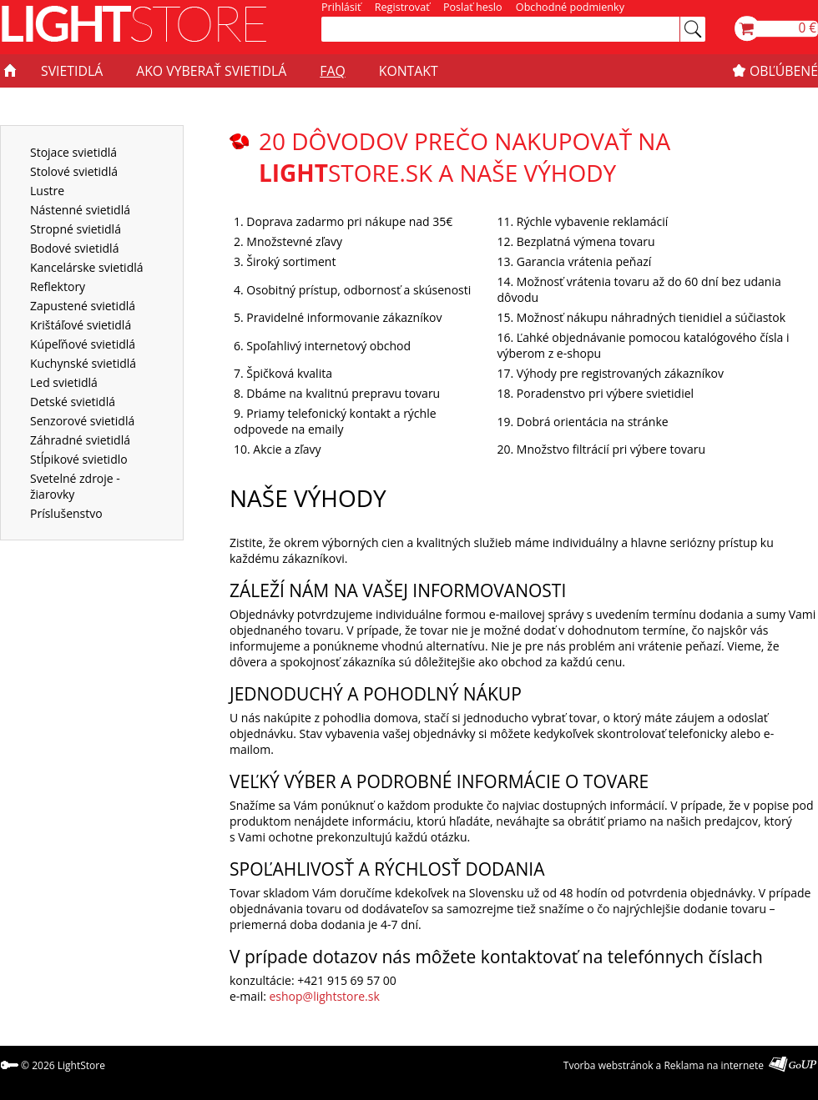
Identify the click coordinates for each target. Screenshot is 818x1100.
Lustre (47, 190)
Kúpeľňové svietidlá (82, 344)
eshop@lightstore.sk (325, 996)
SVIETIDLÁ (72, 71)
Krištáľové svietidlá (80, 325)
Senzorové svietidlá (82, 421)
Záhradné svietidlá (80, 440)
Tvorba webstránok (608, 1065)
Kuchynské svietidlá (83, 363)
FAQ (332, 71)
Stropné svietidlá (75, 229)
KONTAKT (408, 71)
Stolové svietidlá (74, 171)
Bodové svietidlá (74, 248)
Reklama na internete (714, 1065)
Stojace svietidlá (73, 152)
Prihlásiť (341, 7)
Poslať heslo (472, 7)
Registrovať (402, 7)
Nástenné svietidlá (80, 210)
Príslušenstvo (66, 513)
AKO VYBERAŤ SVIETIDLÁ (211, 71)
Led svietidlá (64, 382)
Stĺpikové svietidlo (79, 459)
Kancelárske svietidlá (87, 267)
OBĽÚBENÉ (784, 71)
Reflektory (57, 286)
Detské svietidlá (72, 401)
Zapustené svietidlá (82, 306)
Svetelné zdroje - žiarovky (75, 486)
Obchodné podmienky (570, 7)
